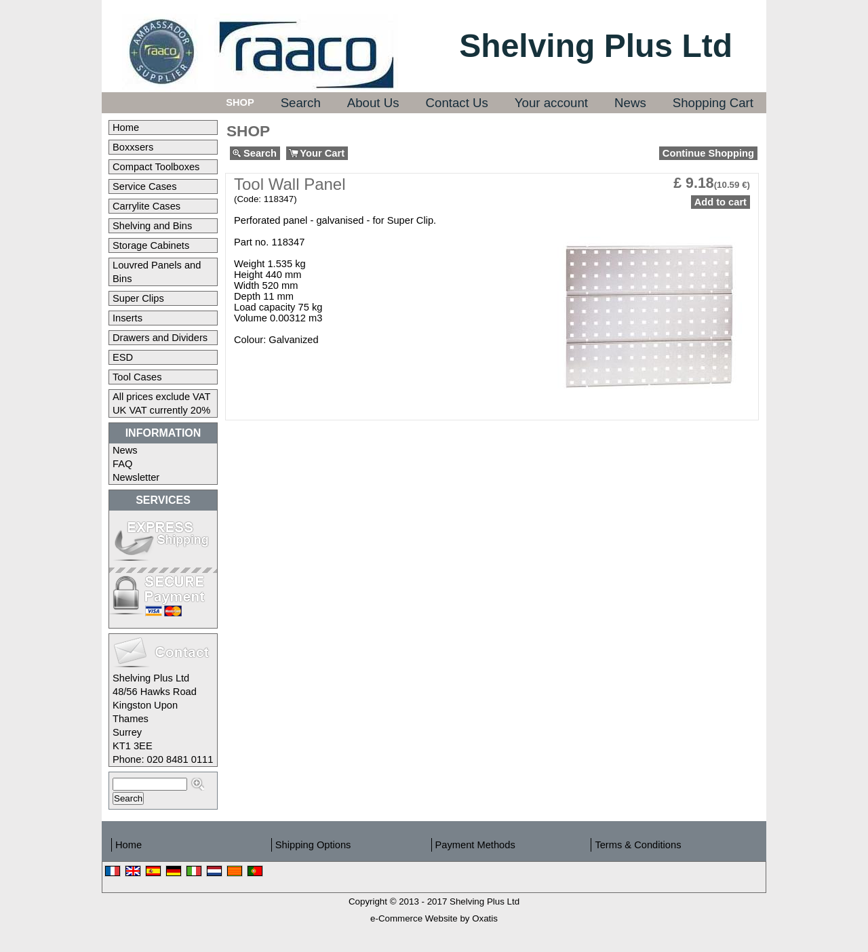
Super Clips (138, 298)
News (630, 103)
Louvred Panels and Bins (157, 272)
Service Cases (145, 186)
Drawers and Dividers (160, 337)
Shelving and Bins (152, 225)
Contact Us (457, 103)
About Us (373, 103)
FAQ (122, 463)
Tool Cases (137, 377)
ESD (123, 357)
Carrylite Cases (146, 206)
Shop (240, 102)
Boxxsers (133, 147)
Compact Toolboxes (156, 166)
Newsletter (136, 477)
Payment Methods (475, 844)
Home (126, 127)
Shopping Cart (713, 103)
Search (301, 103)
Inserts (127, 318)
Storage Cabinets (151, 245)
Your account (551, 103)
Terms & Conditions (638, 844)
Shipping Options (313, 844)
